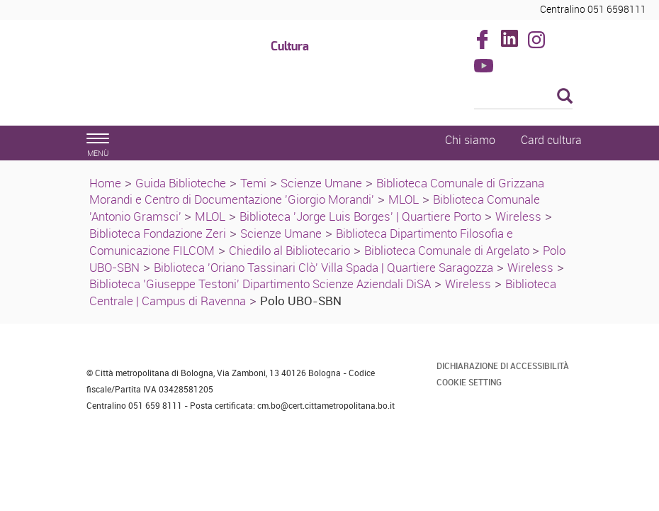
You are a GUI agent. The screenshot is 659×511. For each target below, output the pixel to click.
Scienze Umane (321, 183)
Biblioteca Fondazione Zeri (157, 233)
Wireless (518, 216)
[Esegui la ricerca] (565, 97)
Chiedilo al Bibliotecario (289, 250)
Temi (253, 183)
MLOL (403, 199)
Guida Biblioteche (180, 183)
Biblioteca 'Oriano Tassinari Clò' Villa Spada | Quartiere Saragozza (323, 267)
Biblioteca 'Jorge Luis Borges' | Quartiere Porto (360, 216)
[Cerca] (523, 97)
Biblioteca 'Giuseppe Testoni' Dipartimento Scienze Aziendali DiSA (260, 283)
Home (105, 183)
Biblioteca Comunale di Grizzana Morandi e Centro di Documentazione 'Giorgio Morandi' (316, 191)
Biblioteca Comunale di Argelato (448, 250)
